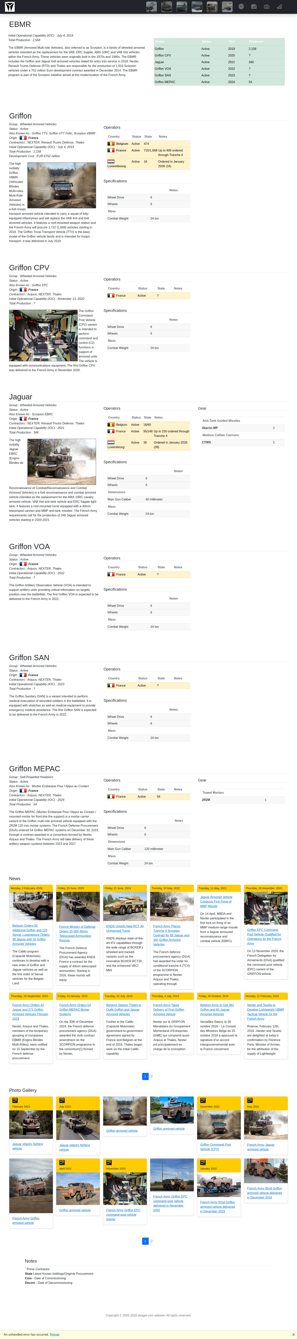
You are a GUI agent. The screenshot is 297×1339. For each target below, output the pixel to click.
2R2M (206, 799)
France (117, 150)
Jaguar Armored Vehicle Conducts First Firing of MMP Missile (216, 901)
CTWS (206, 442)
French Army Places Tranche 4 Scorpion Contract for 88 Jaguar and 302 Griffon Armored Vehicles (171, 935)
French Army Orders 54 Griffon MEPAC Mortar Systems (75, 1009)
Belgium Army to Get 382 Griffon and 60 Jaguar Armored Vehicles (217, 1009)
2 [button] (152, 1076)
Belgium (118, 143)
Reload (54, 1334)
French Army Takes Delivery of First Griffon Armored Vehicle (168, 1009)
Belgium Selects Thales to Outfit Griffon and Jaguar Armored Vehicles (123, 1009)
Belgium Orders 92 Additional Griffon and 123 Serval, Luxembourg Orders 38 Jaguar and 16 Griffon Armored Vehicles (31, 934)
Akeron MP (210, 428)
